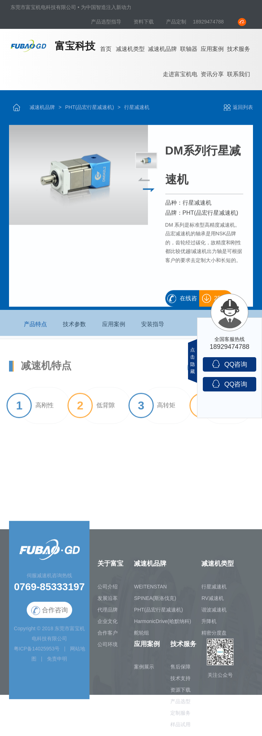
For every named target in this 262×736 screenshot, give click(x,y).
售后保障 (180, 670)
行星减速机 (136, 107)
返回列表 (238, 107)
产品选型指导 (107, 22)
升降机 (209, 624)
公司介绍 (107, 589)
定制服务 (180, 716)
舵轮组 (141, 635)
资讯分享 (212, 74)
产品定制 (176, 22)
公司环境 (107, 647)
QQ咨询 (229, 363)
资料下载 (144, 22)
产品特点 (35, 327)
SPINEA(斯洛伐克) (155, 601)
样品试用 (180, 727)
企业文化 (107, 624)
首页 (106, 49)
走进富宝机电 (180, 74)
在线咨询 (188, 301)
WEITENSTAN (150, 589)
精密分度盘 (214, 635)
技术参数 (74, 327)
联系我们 (238, 74)
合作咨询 (49, 613)
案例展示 (144, 670)
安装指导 (152, 327)
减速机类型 (130, 49)
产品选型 (180, 704)
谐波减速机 (214, 612)
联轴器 (188, 49)
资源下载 (180, 693)
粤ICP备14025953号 (37, 651)
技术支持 (180, 681)
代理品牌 (107, 612)
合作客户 (107, 635)
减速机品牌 (162, 49)
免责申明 (57, 662)
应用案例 (212, 49)
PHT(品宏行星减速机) (89, 107)
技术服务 (238, 49)
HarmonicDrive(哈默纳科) (162, 624)
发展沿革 (107, 601)
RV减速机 (212, 601)
